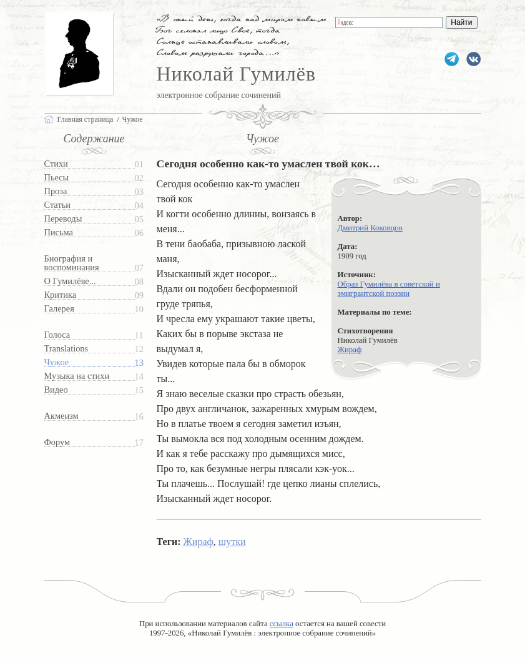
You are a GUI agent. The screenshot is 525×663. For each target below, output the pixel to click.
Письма (58, 232)
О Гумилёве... (70, 281)
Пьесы (56, 177)
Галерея (59, 308)
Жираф (350, 349)
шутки (232, 541)
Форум (57, 442)
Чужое (56, 362)
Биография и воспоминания (71, 263)
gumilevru (473, 59)
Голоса (57, 335)
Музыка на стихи (77, 376)
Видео (56, 390)
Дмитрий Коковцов (370, 227)
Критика (60, 295)
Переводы (63, 218)
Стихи (56, 164)
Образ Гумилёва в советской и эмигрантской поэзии (389, 289)
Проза (55, 191)
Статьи (57, 205)
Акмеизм (61, 416)
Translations (66, 348)
